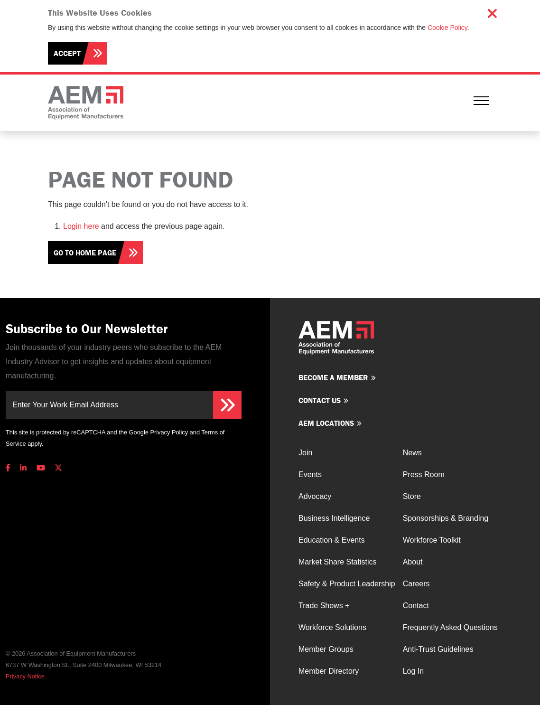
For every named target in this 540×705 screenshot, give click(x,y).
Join (305, 453)
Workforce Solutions (332, 627)
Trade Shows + (323, 606)
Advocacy (314, 496)
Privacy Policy (169, 432)
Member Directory (328, 671)
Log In (413, 671)
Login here (81, 226)
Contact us (319, 400)
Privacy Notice (25, 676)
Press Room (424, 474)
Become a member (333, 377)
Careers (416, 584)
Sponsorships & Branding (446, 518)
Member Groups (326, 649)
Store (412, 496)
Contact (416, 606)
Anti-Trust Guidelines (438, 649)
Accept (67, 53)
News (412, 453)
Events (310, 474)
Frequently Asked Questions (450, 627)
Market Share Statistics (337, 562)
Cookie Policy (447, 27)
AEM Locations (326, 423)
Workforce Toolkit (432, 540)
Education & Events (331, 540)
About (413, 562)
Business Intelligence (334, 518)
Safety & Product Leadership (346, 584)
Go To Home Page (85, 252)
